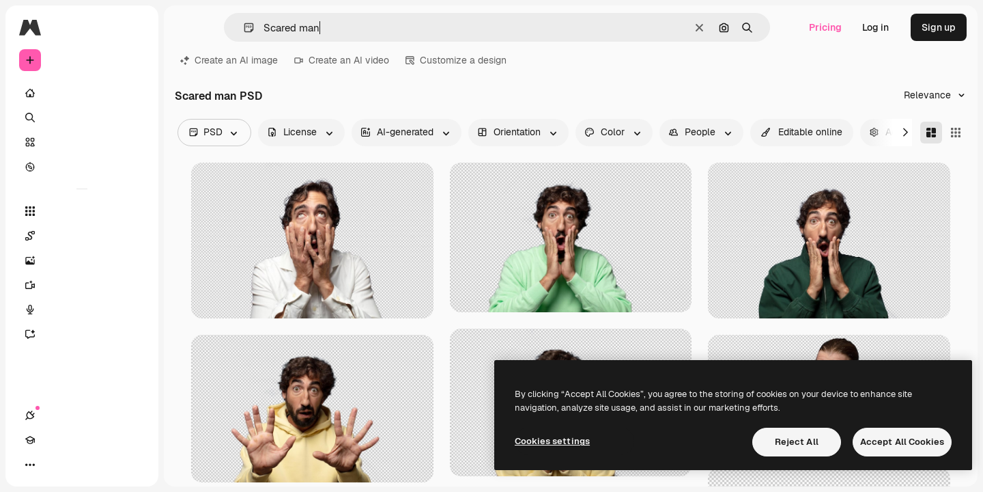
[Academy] (55, 465)
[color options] (614, 132)
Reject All (796, 442)
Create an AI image (229, 60)
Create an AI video (341, 60)
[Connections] (30, 465)
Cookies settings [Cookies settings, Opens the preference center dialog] (552, 441)
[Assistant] (82, 334)
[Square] (956, 133)
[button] (243, 28)
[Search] (82, 117)
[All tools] (82, 211)
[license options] (301, 132)
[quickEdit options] (801, 132)
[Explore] (82, 167)
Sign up (939, 27)
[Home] (82, 93)
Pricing (825, 27)
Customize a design (456, 60)
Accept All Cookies (902, 442)
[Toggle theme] (79, 465)
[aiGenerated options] (406, 132)
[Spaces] (82, 236)
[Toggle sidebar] (134, 27)
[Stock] (82, 142)
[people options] (701, 132)
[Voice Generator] (82, 309)
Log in (875, 27)
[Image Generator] (82, 260)
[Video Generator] (82, 285)
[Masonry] (931, 133)
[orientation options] (518, 132)
